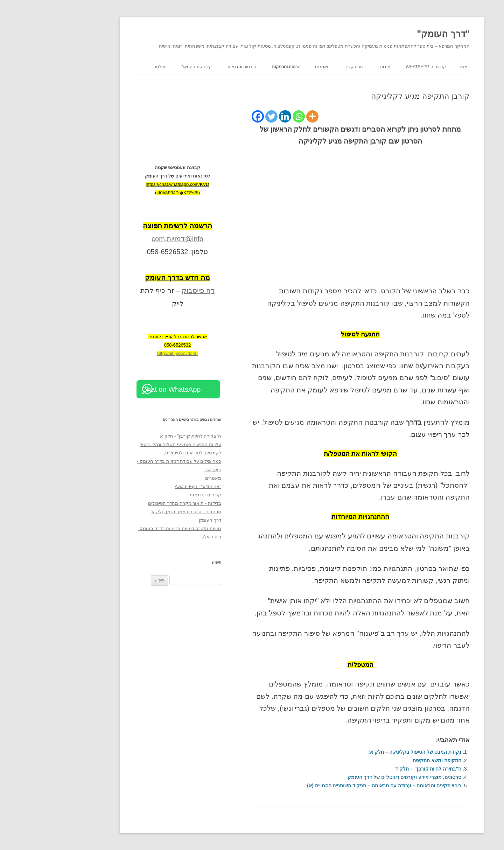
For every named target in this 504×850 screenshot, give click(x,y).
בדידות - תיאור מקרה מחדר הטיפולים (135, 503)
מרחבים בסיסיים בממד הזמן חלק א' (136, 511)
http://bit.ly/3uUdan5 (127, 353)
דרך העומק (160, 520)
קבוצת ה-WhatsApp (376, 66)
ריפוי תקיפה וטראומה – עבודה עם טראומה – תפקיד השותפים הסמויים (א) (334, 785)
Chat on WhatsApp (121, 389)
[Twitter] (222, 116)
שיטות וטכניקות (236, 66)
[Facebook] (208, 116)
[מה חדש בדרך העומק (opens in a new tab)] (127, 277)
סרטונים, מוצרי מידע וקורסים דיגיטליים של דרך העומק (355, 777)
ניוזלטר (110, 66)
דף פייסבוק (148, 290)
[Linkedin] (235, 116)
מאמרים (272, 66)
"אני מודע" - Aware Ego (148, 486)
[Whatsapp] (249, 116)
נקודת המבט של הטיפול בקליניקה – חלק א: (365, 752)
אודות (335, 66)
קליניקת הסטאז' (147, 66)
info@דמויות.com (128, 239)
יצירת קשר (305, 66)
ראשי (415, 66)
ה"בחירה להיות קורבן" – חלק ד (378, 769)
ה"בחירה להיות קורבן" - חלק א (141, 436)
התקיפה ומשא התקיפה (387, 760)
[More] (263, 116)
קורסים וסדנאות (192, 66)
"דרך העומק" (393, 33)
